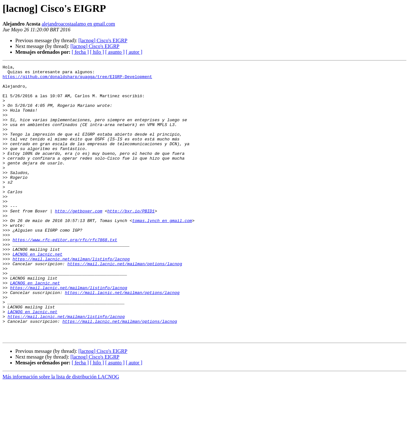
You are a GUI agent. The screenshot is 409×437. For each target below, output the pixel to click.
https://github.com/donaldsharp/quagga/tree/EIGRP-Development (77, 79)
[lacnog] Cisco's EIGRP (102, 40)
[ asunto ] (114, 52)
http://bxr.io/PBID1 (131, 240)
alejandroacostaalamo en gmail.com (78, 24)
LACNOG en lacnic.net (37, 292)
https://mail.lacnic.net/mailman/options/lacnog (124, 304)
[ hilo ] (97, 52)
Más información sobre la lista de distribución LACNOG (61, 431)
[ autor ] (134, 52)
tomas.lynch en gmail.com (162, 252)
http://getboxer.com (78, 240)
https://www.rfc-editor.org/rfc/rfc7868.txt (64, 275)
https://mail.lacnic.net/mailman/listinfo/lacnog (71, 298)
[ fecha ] (80, 52)
